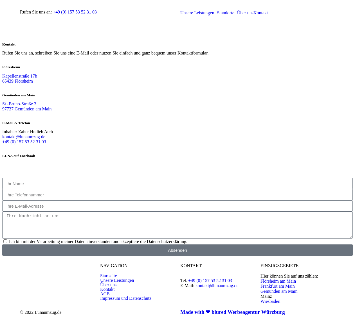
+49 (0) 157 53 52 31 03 (75, 12)
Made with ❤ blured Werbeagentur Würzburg (232, 312)
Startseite (108, 276)
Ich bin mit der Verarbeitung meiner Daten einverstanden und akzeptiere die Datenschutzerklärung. (98, 241)
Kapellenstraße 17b (19, 76)
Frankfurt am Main (277, 286)
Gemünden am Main (279, 291)
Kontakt (107, 289)
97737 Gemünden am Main (27, 108)
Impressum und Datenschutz (125, 298)
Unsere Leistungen (117, 280)
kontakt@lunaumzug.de (23, 136)
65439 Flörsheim (17, 81)
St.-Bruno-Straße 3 (19, 103)
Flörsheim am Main (278, 281)
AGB (105, 294)
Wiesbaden (270, 301)
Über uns (108, 285)
